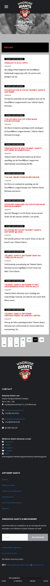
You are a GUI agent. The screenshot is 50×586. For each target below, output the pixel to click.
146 (29, 340)
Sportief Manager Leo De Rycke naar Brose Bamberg (24, 205)
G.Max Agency (11, 565)
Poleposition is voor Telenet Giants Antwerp (24, 91)
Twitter (8, 445)
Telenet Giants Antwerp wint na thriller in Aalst (22, 256)
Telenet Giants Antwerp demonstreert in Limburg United (22, 314)
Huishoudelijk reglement (11, 547)
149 (4, 345)
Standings (18, 581)
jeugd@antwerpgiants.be (15, 419)
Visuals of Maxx (24, 565)
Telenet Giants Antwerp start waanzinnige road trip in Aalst (21, 286)
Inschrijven (38, 537)
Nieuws (5, 479)
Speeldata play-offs (16, 63)
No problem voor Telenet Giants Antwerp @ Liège (22, 231)
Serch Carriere (38, 565)
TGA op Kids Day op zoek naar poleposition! (20, 120)
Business (5, 508)
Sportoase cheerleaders (12, 502)
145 (23, 340)
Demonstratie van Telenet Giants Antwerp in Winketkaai (23, 149)
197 (16, 345)
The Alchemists (14, 578)
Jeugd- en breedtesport (11, 491)
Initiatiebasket (7, 497)
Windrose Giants (8, 485)
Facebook (9, 442)
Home (4, 581)
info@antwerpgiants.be (14, 410)
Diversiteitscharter (9, 553)
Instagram (9, 447)
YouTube (8, 450)
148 (41, 340)
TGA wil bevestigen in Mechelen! (21, 177)
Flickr (7, 453)
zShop (45, 581)
